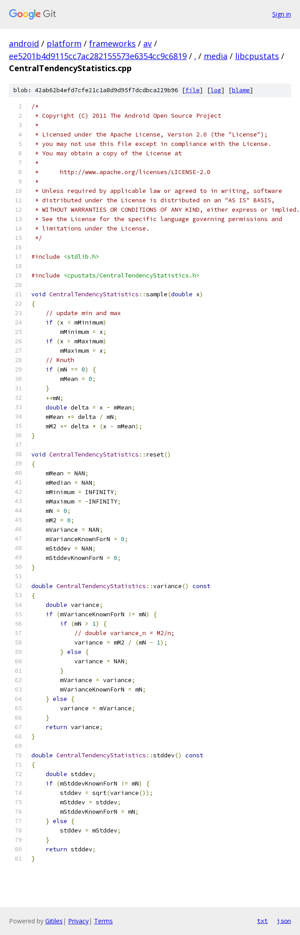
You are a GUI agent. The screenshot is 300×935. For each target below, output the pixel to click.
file (192, 90)
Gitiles (54, 921)
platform (64, 43)
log (215, 90)
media (215, 56)
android (24, 43)
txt (262, 921)
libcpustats (257, 56)
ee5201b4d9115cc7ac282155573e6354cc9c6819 (98, 56)
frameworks (112, 43)
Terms (103, 921)
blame (241, 90)
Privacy (78, 921)
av (147, 43)
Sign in (281, 14)
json (284, 921)
